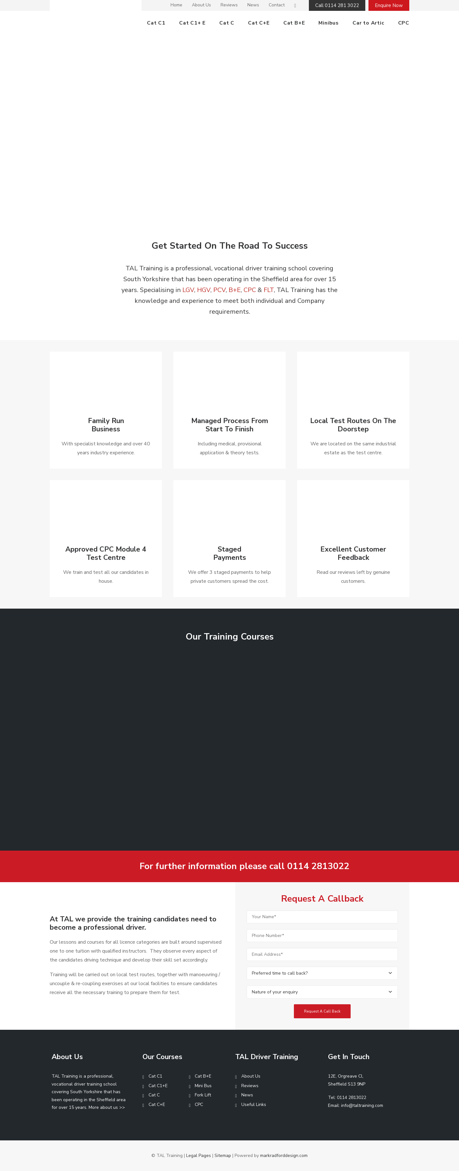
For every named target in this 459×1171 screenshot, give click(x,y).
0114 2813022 (318, 866)
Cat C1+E (158, 1086)
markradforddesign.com (284, 1156)
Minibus (328, 23)
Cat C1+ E (192, 23)
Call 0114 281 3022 (337, 5)
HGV (203, 290)
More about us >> (107, 1107)
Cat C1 (156, 23)
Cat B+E (294, 23)
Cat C (226, 23)
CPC (403, 23)
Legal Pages (198, 1156)
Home (176, 5)
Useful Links (253, 1104)
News (253, 5)
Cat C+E (259, 23)
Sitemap (223, 1156)
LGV (188, 290)
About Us (201, 5)
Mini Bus (203, 1086)
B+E (235, 290)
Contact (277, 5)
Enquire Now (389, 5)
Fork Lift (203, 1095)
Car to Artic (368, 23)
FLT (269, 290)
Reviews (229, 5)
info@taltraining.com (362, 1105)
